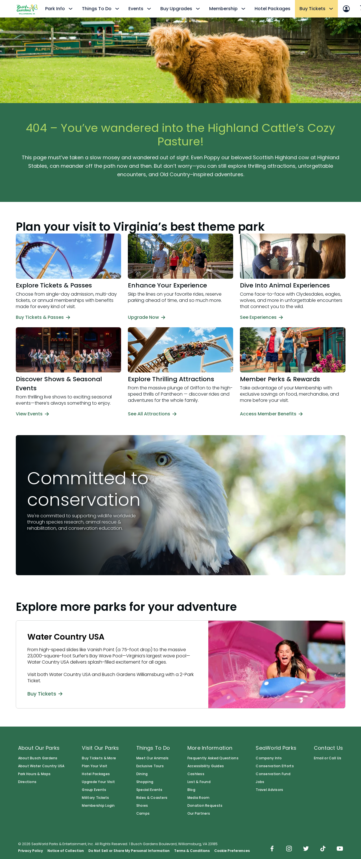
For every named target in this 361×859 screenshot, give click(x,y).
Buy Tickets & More (99, 758)
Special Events (149, 790)
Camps (143, 813)
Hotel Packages (272, 8)
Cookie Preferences (232, 851)
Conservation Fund (273, 774)
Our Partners (198, 813)
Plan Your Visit (94, 766)
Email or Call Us (327, 758)
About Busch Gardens (38, 758)
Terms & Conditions (192, 851)
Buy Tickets (44, 693)
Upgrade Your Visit (98, 782)
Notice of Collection (65, 851)
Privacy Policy (30, 851)
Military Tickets (95, 797)
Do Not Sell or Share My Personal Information (129, 851)
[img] (272, 849)
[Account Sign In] (346, 9)
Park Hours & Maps (34, 774)
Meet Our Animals (152, 758)
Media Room (198, 797)
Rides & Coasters (151, 797)
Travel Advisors (269, 790)
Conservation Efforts (275, 766)
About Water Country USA (41, 766)
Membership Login (98, 805)
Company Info (269, 758)
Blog (191, 790)
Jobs (260, 782)
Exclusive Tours (150, 766)
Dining (142, 774)
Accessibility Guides (205, 766)
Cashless (195, 774)
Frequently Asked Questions (213, 758)
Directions (27, 782)
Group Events (94, 790)
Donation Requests (205, 805)
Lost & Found (199, 782)
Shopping (144, 782)
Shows (142, 805)
